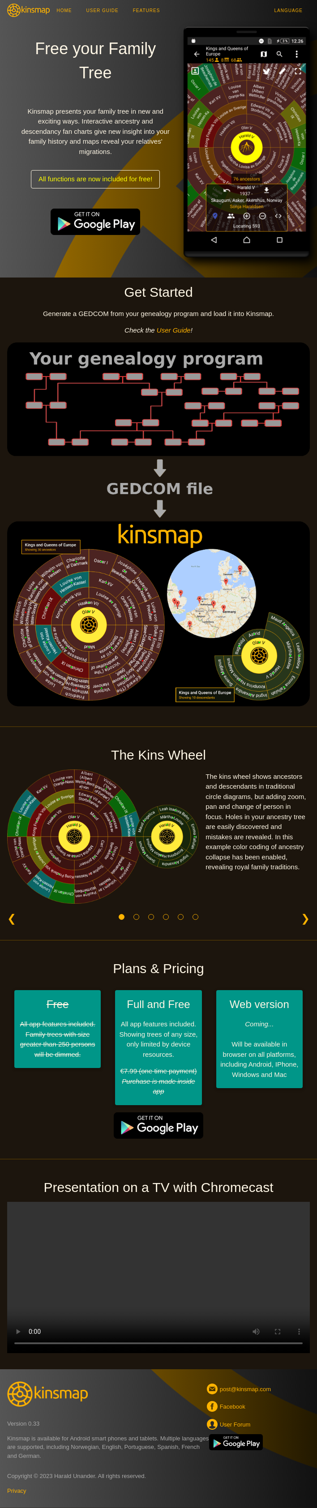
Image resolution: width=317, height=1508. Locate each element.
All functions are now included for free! (95, 179)
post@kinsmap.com (240, 1389)
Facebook (227, 1406)
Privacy (16, 1490)
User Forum (230, 1424)
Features (146, 10)
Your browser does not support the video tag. (158, 1277)
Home (64, 10)
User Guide (102, 10)
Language (288, 10)
